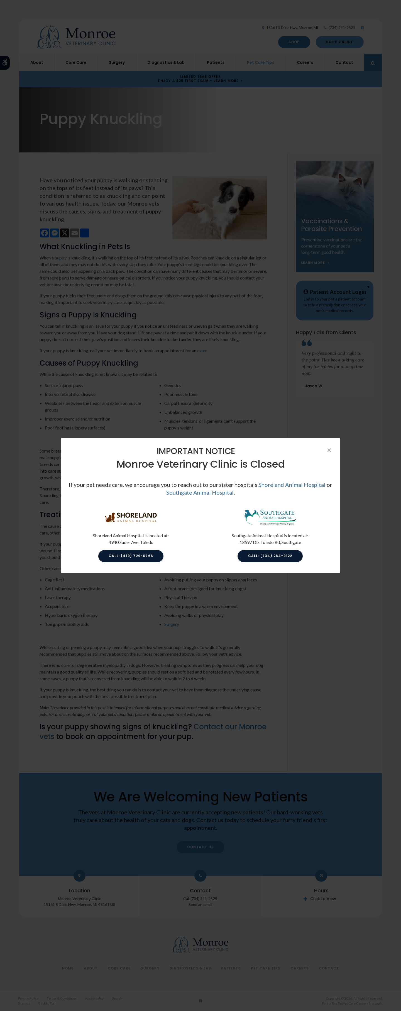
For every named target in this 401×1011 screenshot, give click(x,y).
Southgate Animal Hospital (200, 492)
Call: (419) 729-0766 (131, 555)
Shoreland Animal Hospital (292, 484)
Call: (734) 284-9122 (270, 555)
